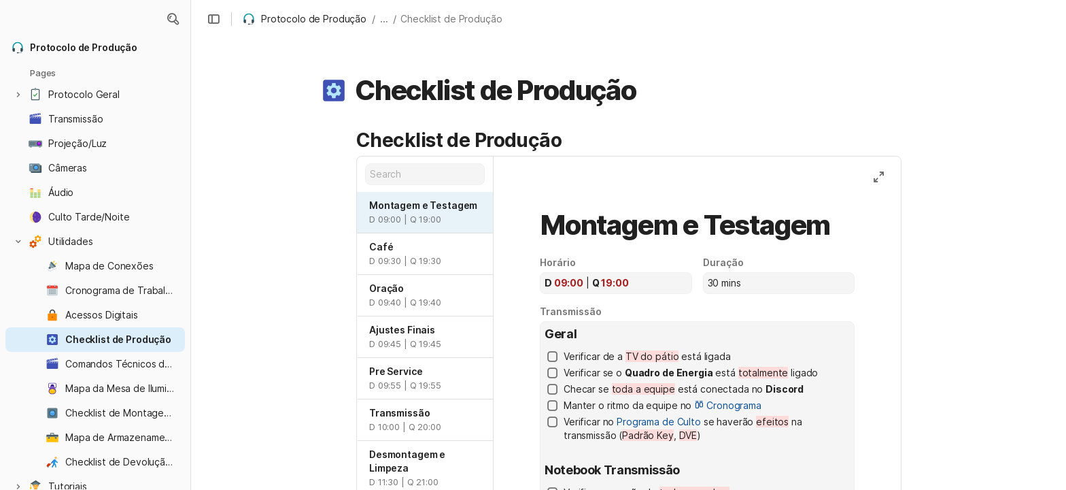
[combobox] (697, 225)
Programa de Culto (659, 421)
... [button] (384, 18)
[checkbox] (553, 356)
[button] (172, 19)
